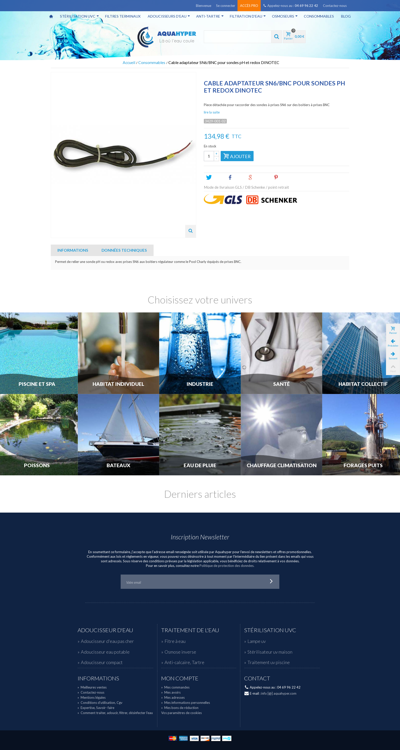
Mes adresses (173, 697)
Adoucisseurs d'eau (169, 16)
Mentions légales (92, 697)
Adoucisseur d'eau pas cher (107, 641)
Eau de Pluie (200, 465)
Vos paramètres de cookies (181, 713)
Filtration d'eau (248, 16)
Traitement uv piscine (268, 662)
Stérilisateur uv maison (269, 652)
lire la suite (212, 112)
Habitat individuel (118, 384)
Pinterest (285, 177)
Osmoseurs (285, 16)
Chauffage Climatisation (282, 465)
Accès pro (249, 6)
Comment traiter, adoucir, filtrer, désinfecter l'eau (115, 713)
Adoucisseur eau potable (105, 652)
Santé (281, 384)
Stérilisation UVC (79, 16)
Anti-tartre (210, 16)
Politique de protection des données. (226, 566)
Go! (271, 582)
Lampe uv (256, 641)
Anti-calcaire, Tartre (184, 662)
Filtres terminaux (123, 16)
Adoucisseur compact (102, 662)
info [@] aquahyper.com (278, 693)
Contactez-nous (335, 6)
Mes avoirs (171, 692)
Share (236, 177)
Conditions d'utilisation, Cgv (100, 703)
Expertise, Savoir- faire (96, 708)
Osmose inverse (180, 652)
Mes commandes (175, 687)
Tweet (214, 177)
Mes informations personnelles (185, 703)
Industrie (200, 384)
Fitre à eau (175, 641)
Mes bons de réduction (179, 708)
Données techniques (124, 250)
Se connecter (225, 6)
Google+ (258, 177)
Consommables (319, 16)
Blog (346, 16)
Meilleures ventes (92, 687)
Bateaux (118, 465)
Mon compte (179, 678)
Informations (72, 250)
